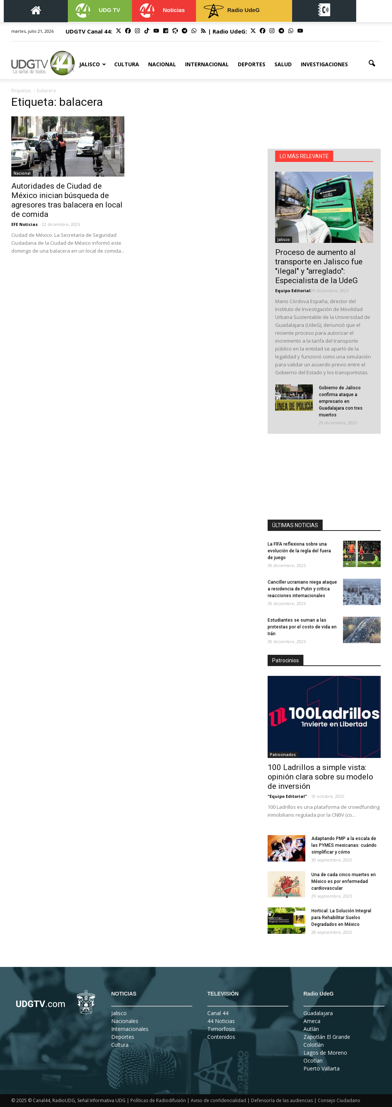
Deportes (251, 64)
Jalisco (92, 64)
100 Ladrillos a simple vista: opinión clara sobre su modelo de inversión (320, 777)
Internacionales (130, 1028)
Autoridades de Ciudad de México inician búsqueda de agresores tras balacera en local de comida (66, 200)
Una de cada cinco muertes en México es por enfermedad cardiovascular (343, 881)
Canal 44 (217, 1013)
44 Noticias (221, 1021)
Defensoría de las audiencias (282, 1100)
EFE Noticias (24, 224)
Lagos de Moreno (325, 1052)
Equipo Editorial (293, 290)
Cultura (126, 64)
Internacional (207, 64)
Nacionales (124, 1021)
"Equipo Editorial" (287, 796)
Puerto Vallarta (321, 1068)
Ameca (311, 1021)
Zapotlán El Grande (326, 1036)
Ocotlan (313, 1060)
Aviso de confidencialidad (218, 1100)
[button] (372, 64)
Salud (283, 64)
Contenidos (221, 1036)
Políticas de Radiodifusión (158, 1100)
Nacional (162, 64)
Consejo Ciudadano (339, 1100)
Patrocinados (283, 754)
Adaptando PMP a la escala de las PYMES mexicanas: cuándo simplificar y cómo (344, 845)
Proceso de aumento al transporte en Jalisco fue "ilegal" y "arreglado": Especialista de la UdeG (319, 266)
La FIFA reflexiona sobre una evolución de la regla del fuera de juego (299, 550)
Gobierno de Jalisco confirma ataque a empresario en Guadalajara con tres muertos (341, 401)
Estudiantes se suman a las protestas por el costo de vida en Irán (302, 627)
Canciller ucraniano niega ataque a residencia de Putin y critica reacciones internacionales (302, 588)
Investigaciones (324, 64)
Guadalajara (318, 1013)
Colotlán (313, 1044)
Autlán (311, 1028)
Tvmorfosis (221, 1028)
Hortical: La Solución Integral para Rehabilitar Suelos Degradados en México (341, 917)
